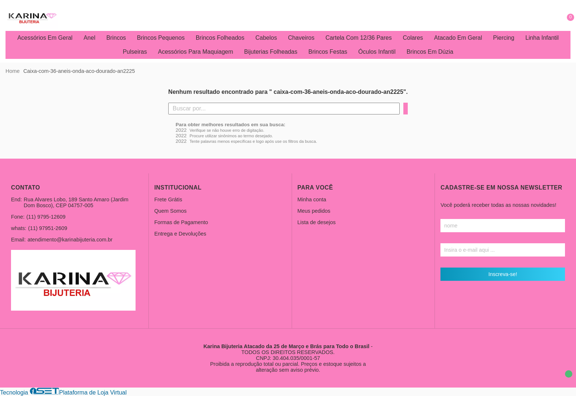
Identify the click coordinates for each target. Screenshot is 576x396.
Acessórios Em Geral (44, 38)
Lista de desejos (317, 222)
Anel (89, 38)
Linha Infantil (542, 38)
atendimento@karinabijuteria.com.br (70, 240)
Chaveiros (301, 38)
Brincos (116, 38)
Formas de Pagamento (181, 222)
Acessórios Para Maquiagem (195, 52)
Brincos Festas (327, 52)
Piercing (503, 38)
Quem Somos (170, 211)
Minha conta (312, 199)
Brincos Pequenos (161, 38)
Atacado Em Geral (458, 38)
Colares (413, 38)
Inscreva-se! (502, 274)
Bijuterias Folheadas (271, 52)
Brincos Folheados (220, 38)
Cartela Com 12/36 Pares (358, 38)
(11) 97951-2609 (47, 228)
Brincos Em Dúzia (430, 52)
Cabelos (266, 38)
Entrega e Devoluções (180, 234)
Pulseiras (135, 52)
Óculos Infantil (376, 52)
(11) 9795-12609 (45, 217)
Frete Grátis (168, 199)
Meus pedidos (314, 211)
